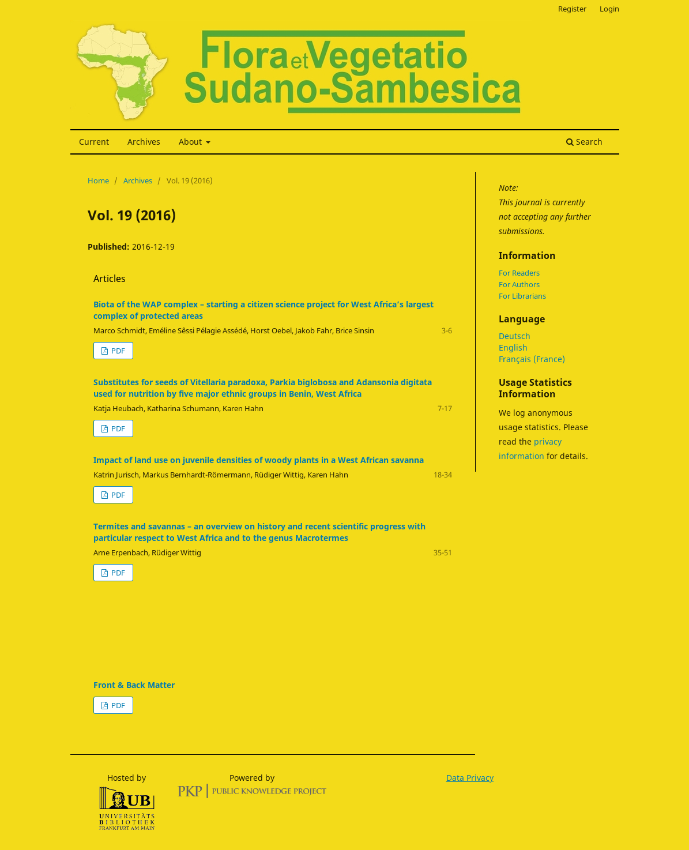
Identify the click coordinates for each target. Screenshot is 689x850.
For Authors (519, 284)
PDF (117, 350)
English (513, 347)
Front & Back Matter (134, 684)
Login (609, 8)
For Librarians (522, 296)
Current (94, 141)
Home (98, 180)
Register (572, 8)
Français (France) (532, 358)
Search (584, 141)
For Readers (519, 273)
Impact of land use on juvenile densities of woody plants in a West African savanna (258, 459)
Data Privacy (470, 777)
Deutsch (514, 335)
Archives (143, 141)
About (191, 141)
